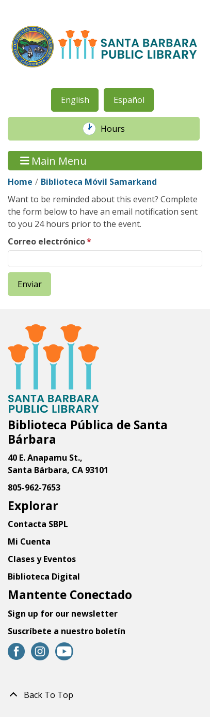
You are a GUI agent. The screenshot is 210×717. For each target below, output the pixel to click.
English (75, 100)
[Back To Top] (105, 695)
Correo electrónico (46, 241)
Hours (118, 129)
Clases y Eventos (42, 559)
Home (20, 181)
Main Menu (53, 160)
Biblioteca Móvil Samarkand (99, 181)
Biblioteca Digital (44, 576)
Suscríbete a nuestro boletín (66, 631)
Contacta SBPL (38, 524)
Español (129, 100)
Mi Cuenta (29, 541)
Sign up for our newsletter (63, 613)
